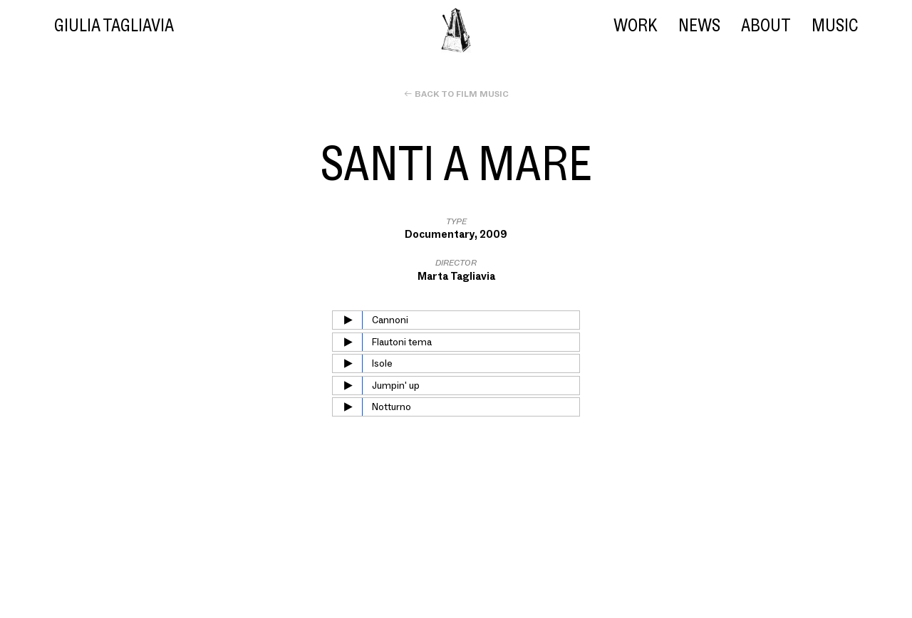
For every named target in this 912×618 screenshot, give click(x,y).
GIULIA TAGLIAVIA (114, 25)
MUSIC (835, 25)
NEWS (699, 25)
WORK (635, 25)
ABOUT (765, 25)
